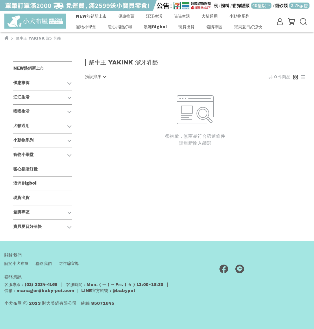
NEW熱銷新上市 (91, 16)
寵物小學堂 (86, 27)
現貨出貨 (186, 27)
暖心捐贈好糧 (120, 27)
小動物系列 (239, 16)
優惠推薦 (126, 16)
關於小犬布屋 (16, 263)
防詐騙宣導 (69, 263)
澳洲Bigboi (155, 27)
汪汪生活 (154, 16)
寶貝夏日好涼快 (248, 27)
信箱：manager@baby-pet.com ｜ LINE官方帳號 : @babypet (69, 291)
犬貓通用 (210, 16)
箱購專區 (214, 27)
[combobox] (95, 77)
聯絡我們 (44, 263)
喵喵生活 (182, 16)
